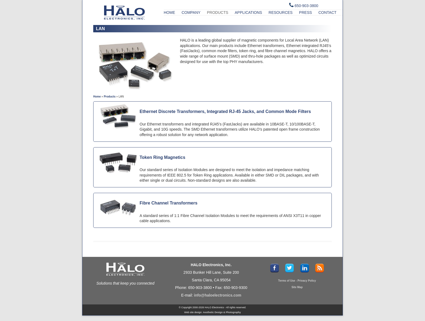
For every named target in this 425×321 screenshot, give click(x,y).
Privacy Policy (307, 280)
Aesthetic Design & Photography (222, 312)
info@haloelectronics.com (218, 295)
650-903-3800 (306, 6)
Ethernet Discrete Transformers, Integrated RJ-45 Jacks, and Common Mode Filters (225, 111)
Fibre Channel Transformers (168, 203)
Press (305, 12)
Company (191, 12)
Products (217, 12)
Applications (248, 12)
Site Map (296, 287)
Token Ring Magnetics (162, 157)
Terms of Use (286, 280)
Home (169, 12)
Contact (327, 12)
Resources (281, 12)
